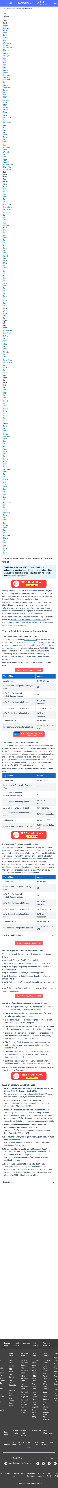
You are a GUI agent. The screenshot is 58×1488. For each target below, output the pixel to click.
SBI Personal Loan (24, 1370)
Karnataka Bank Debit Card (7, 506)
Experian (12, 1366)
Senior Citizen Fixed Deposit (46, 1395)
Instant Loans (23, 1411)
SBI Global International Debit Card (7, 207)
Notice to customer (40, 1475)
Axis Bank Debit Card (5, 239)
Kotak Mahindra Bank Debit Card (6, 227)
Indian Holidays (44, 1444)
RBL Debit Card (5, 497)
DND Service (49, 1475)
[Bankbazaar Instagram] (55, 1463)
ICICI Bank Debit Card (5, 216)
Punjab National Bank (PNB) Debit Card (6, 262)
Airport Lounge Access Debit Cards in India (6, 31)
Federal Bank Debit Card (6, 427)
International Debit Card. (17, 625)
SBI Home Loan (34, 1370)
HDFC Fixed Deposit (46, 1368)
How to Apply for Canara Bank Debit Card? (5, 134)
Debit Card (10, 9)
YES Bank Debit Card (5, 249)
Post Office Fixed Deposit (46, 1385)
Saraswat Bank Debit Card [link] (23, 9)
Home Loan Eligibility (35, 1404)
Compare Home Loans (35, 1362)
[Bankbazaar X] (37, 1463)
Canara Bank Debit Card (5, 287)
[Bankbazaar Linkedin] (43, 1463)
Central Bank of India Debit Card (5, 414)
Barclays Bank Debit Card (6, 462)
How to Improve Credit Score (12, 1391)
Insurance (26, 1343)
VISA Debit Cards (5, 346)
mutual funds (25, 613)
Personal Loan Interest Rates (24, 1403)
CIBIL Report (11, 1376)
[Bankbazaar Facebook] (49, 1463)
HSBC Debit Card (5, 395)
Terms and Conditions (31, 1475)
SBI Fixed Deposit (46, 1361)
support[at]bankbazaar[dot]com (17, 1463)
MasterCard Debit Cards (7, 332)
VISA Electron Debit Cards (6, 369)
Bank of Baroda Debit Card (5, 275)
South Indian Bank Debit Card (5, 527)
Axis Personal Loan (24, 1386)
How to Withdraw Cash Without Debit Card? (6, 151)
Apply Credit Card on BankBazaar (29, 943)
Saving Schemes (36, 1344)
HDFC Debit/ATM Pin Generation (7, 118)
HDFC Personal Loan (24, 1378)
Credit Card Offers (23, 1433)
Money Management (48, 1432)
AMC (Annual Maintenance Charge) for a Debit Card (8, 164)
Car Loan (14, 1444)
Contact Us (16, 1475)
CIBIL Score (11, 1370)
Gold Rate (36, 1444)
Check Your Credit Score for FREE (29, 670)
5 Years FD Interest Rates (45, 1405)
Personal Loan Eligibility (24, 1394)
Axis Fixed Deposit (46, 1376)
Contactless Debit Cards (7, 361)
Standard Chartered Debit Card (6, 539)
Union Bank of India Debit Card (5, 299)
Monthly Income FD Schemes (46, 1416)
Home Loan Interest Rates (35, 1395)
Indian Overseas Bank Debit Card (6, 438)
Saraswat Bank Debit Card (6, 516)
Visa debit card (30, 640)
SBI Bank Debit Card (5, 198)
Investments (36, 1431)
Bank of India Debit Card (5, 313)
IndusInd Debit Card (6, 403)
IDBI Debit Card (5, 387)
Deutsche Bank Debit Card (6, 473)
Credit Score (11, 1361)
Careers (7, 1474)
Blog (22, 1474)
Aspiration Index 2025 (47, 1344)
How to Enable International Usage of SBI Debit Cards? (7, 76)
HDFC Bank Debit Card (5, 187)
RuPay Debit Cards (5, 338)
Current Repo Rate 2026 (34, 1413)
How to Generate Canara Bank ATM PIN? (6, 91)
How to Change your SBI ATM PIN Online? (6, 60)
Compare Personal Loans (24, 1362)
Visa (51, 1442)
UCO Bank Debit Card (5, 549)
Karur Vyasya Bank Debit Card (5, 451)
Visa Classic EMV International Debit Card (28, 620)
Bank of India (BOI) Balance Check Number (6, 106)
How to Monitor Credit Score (12, 1402)
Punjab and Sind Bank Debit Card (5, 485)
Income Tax (21, 1444)
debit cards (39, 613)
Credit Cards (17, 1344)
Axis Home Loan (34, 1386)
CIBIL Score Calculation (13, 1382)
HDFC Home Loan (34, 1378)
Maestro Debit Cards (6, 354)
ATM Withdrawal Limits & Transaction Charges (7, 45)
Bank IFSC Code (28, 1445)
